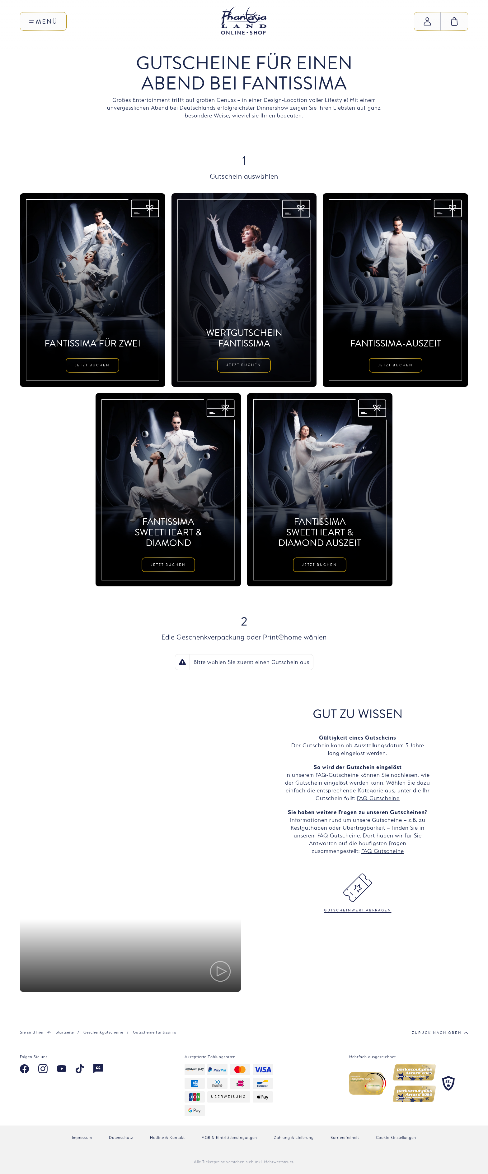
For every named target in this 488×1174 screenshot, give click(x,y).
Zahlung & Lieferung (294, 1137)
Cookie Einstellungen (396, 1137)
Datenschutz (121, 1137)
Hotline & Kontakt (167, 1137)
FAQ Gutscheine (378, 798)
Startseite (65, 1032)
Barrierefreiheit (345, 1137)
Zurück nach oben (440, 1033)
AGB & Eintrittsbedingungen (229, 1137)
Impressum (82, 1137)
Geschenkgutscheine (103, 1032)
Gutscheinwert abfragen (358, 893)
